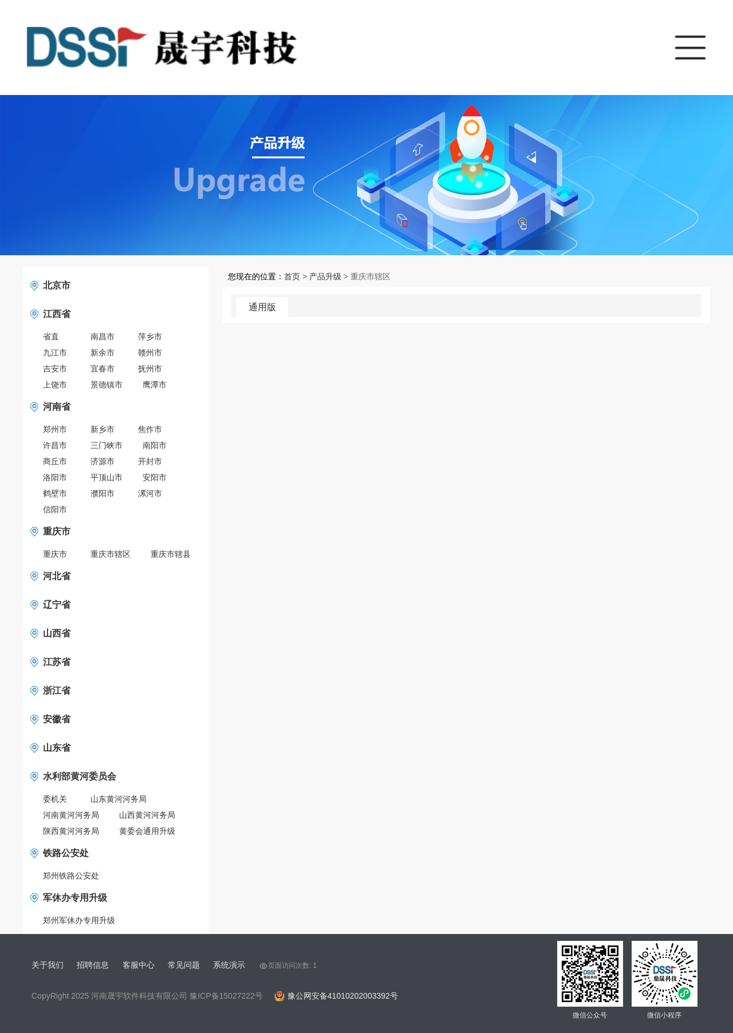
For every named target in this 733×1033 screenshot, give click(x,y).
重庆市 (55, 554)
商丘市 (55, 461)
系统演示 (229, 964)
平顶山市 (106, 477)
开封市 (150, 461)
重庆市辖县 (171, 554)
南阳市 (155, 445)
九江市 (55, 352)
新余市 (102, 352)
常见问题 (184, 964)
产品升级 (325, 276)
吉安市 (55, 368)
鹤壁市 (55, 493)
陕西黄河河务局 (71, 831)
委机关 (55, 799)
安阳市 (155, 477)
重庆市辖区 (110, 554)
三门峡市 (106, 445)
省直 (51, 336)
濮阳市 (102, 493)
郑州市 (55, 429)
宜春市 (102, 368)
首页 (292, 276)
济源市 (102, 461)
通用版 (262, 307)
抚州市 (150, 368)
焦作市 (150, 429)
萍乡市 (150, 336)
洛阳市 (55, 477)
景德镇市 (106, 384)
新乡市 (102, 429)
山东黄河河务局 (118, 799)
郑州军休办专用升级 (79, 920)
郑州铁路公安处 (71, 875)
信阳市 (55, 509)
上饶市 (55, 384)
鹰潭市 (155, 384)
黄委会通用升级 (147, 831)
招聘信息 (93, 964)
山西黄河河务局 (147, 815)
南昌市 (102, 336)
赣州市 (150, 352)
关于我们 (47, 964)
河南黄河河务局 (71, 815)
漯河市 (150, 493)
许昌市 (55, 445)
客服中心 (139, 964)
